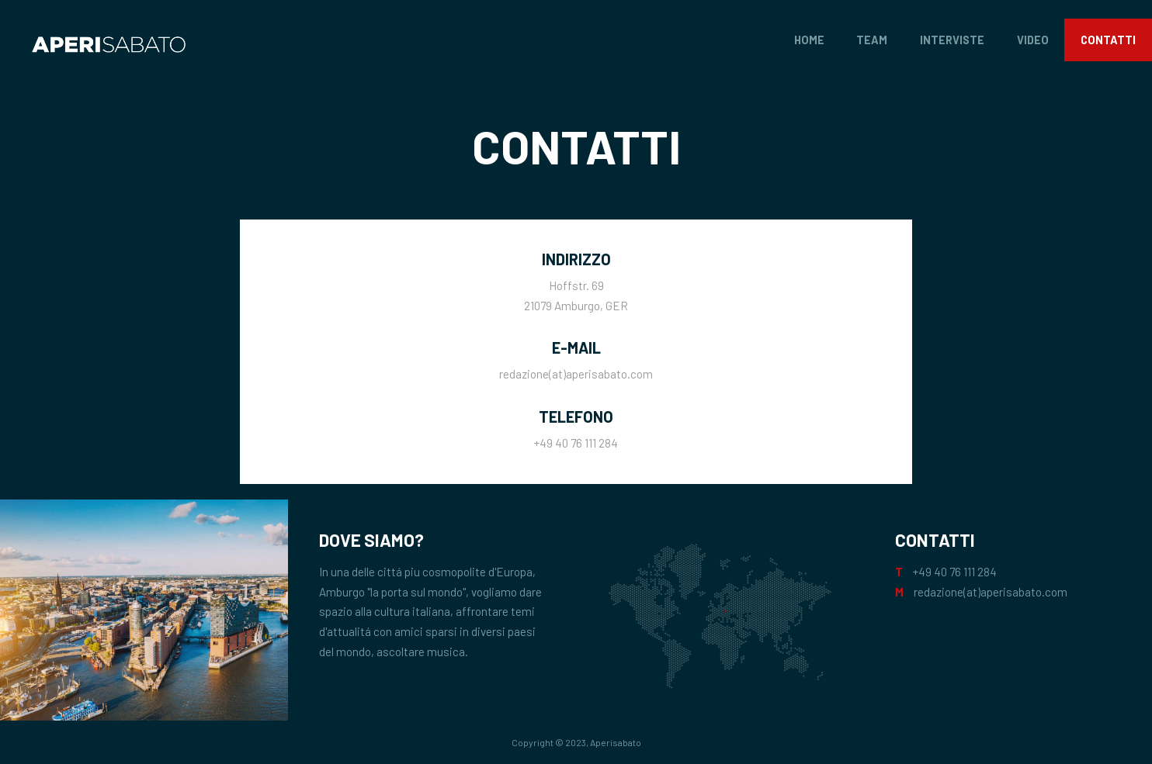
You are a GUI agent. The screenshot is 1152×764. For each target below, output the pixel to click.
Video (1033, 40)
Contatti (1108, 40)
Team (871, 40)
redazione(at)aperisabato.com (576, 374)
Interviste (952, 40)
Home (809, 40)
